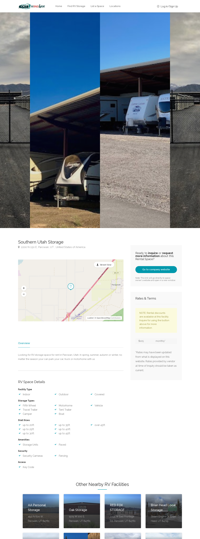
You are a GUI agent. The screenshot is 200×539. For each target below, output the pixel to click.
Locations (115, 6)
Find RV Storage (76, 6)
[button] (23, 288)
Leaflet (90, 318)
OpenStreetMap (103, 318)
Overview (24, 343)
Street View (105, 265)
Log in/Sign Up (167, 6)
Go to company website (156, 269)
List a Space (97, 6)
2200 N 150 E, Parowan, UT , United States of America (51, 247)
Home (58, 6)
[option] (135, 120)
